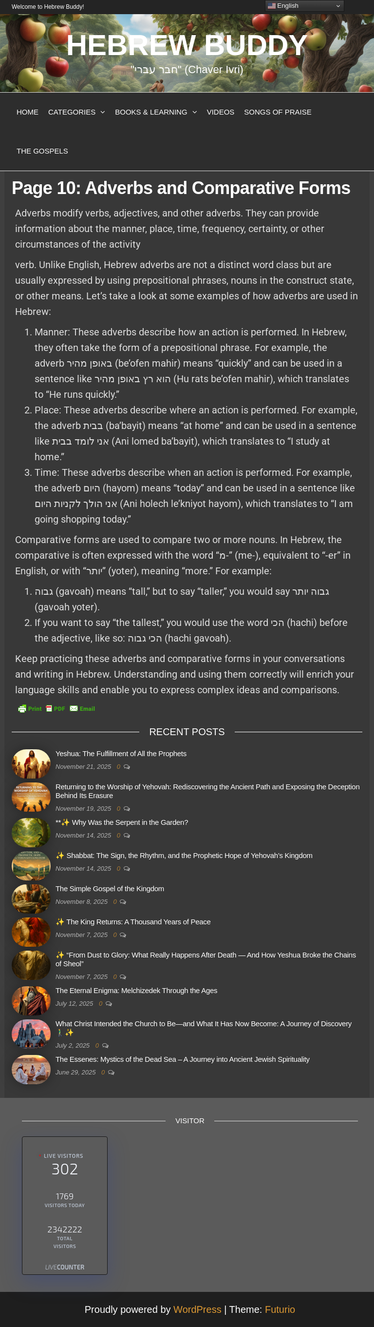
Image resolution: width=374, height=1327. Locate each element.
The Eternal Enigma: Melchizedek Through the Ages (136, 990)
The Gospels (42, 151)
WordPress (197, 1309)
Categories (71, 112)
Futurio (280, 1309)
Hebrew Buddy (187, 45)
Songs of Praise (277, 112)
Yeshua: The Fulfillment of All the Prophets (121, 753)
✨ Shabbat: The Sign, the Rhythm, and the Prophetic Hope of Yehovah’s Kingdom (184, 855)
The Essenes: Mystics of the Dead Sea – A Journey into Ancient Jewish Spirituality (183, 1059)
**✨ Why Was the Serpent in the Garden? (122, 822)
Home (27, 112)
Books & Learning (151, 112)
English (283, 6)
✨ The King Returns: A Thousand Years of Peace (133, 921)
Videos (221, 112)
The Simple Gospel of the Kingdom (110, 888)
